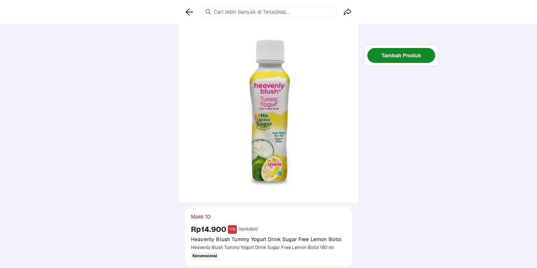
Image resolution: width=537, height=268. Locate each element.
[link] (189, 11)
